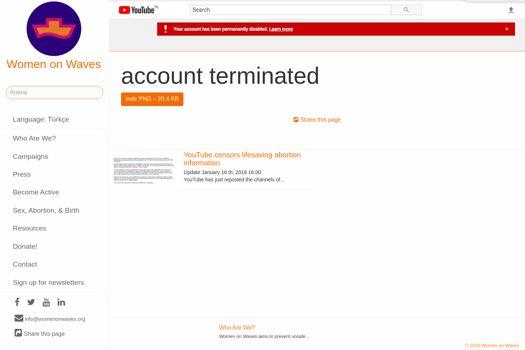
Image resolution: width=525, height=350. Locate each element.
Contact (25, 264)
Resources (29, 228)
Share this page (40, 333)
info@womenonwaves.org (50, 318)
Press (22, 174)
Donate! (25, 246)
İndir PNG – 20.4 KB (152, 99)
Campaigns (30, 156)
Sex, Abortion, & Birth (46, 210)
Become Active (36, 192)
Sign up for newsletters (48, 282)
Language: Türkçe (41, 119)
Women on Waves (54, 36)
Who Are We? (34, 138)
